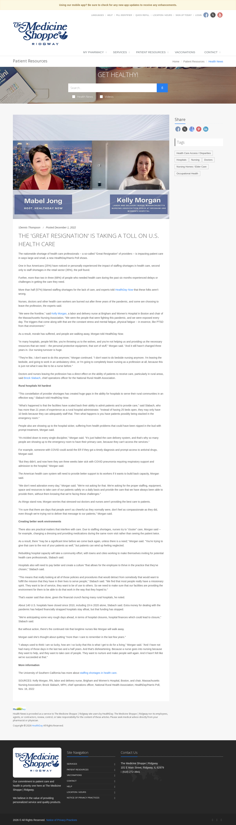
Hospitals (181, 159)
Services (120, 52)
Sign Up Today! (184, 15)
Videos (107, 96)
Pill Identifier (124, 15)
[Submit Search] (162, 87)
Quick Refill (142, 15)
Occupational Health (187, 173)
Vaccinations (185, 52)
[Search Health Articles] (112, 87)
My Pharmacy (93, 52)
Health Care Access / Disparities (194, 153)
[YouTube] (221, 819)
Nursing (195, 159)
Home (176, 61)
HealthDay (37, 725)
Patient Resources (151, 52)
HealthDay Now (124, 289)
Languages (97, 15)
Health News (82, 96)
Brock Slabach (32, 377)
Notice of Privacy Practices (83, 798)
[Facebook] (212, 819)
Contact (211, 52)
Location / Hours (162, 15)
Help (110, 15)
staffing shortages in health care (98, 672)
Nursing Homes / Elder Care (192, 166)
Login (198, 15)
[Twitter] (216, 819)
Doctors (208, 159)
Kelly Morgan (59, 313)
